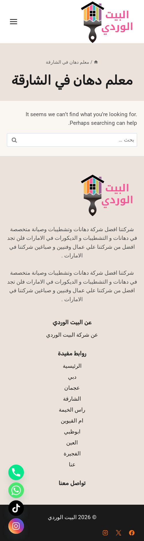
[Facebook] (131, 532)
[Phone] (16, 472)
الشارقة (72, 398)
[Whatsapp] (16, 490)
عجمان (72, 387)
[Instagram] (105, 532)
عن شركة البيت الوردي (72, 334)
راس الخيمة (72, 409)
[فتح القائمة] (13, 21)
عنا (72, 464)
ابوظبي (72, 431)
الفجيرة (72, 453)
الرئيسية (72, 366)
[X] (118, 532)
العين (72, 442)
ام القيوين (72, 420)
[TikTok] (16, 508)
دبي (72, 377)
